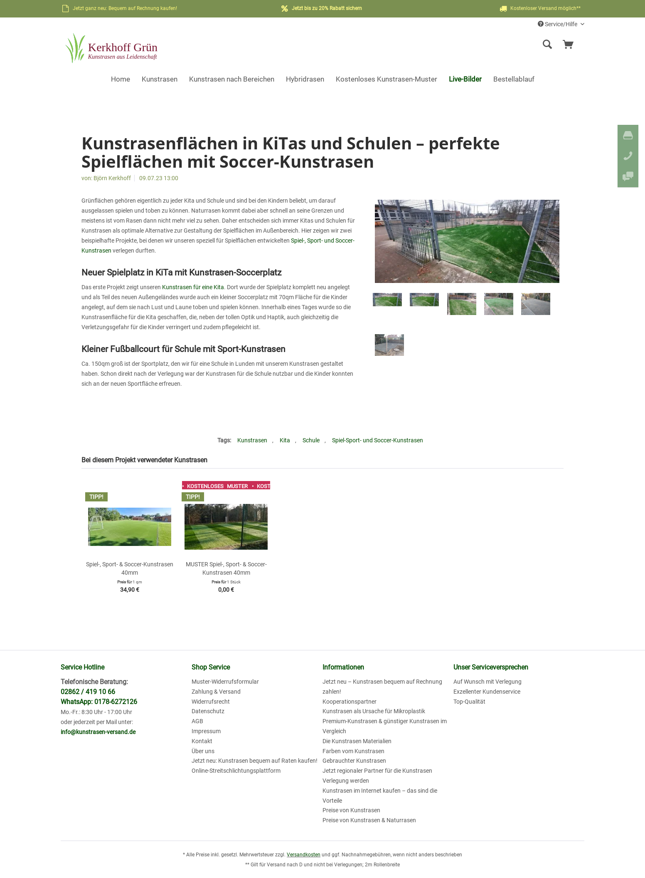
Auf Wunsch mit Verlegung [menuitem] (487, 681)
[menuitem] (482, 44)
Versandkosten (303, 855)
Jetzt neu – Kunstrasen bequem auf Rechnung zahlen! (382, 686)
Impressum (206, 731)
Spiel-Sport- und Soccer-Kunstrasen (377, 440)
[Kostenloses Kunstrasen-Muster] (386, 79)
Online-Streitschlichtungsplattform (236, 770)
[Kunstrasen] (159, 79)
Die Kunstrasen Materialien (356, 741)
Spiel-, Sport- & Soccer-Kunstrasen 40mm (129, 568)
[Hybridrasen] (305, 79)
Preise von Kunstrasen (351, 810)
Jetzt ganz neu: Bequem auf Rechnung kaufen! (125, 8)
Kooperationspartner (349, 701)
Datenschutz (208, 711)
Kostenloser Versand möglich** (539, 8)
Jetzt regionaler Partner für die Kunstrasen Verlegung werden (377, 775)
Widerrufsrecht (211, 701)
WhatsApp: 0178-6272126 (99, 702)
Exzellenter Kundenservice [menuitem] (486, 691)
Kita (285, 440)
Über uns (203, 751)
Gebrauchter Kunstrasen (354, 760)
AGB (197, 721)
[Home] (120, 79)
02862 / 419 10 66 (88, 692)
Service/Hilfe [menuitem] (558, 24)
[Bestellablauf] (513, 79)
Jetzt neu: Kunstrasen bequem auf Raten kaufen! (255, 760)
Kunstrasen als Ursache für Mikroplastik (373, 711)
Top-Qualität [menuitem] (469, 701)
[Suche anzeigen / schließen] (547, 44)
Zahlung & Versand (216, 691)
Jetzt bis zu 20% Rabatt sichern (327, 8)
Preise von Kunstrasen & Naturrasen (369, 820)
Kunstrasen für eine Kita (193, 287)
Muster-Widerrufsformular (225, 681)
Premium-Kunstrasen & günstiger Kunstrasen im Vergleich (384, 726)
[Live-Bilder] (465, 79)
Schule (311, 440)
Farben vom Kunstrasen (353, 751)
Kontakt (202, 741)
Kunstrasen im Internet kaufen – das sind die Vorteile (379, 795)
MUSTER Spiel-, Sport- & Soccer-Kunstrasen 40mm (226, 568)
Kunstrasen (252, 440)
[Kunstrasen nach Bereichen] (231, 79)
